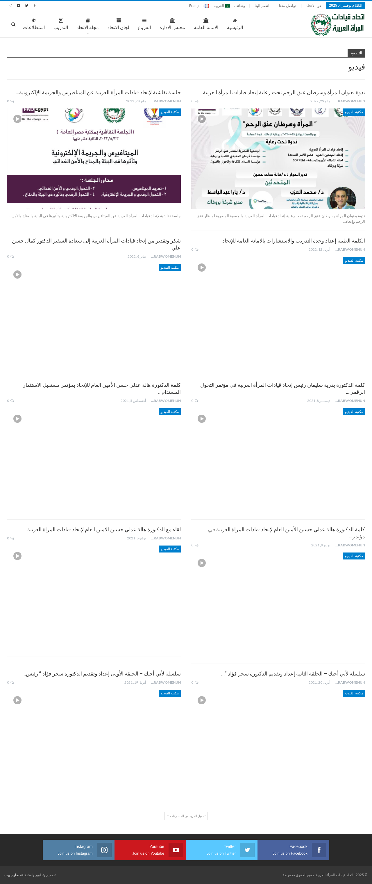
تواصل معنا (287, 5)
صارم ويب (11, 875)
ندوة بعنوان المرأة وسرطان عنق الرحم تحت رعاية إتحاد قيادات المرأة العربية (284, 92)
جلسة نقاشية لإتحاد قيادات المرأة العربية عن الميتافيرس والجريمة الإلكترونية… (98, 92)
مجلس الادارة (172, 24)
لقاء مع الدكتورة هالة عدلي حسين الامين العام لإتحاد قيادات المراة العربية (104, 529)
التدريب (60, 24)
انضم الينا (262, 5)
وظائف (239, 5)
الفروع (144, 24)
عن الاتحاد (314, 5)
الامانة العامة (206, 24)
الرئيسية (235, 24)
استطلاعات (34, 24)
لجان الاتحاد (118, 24)
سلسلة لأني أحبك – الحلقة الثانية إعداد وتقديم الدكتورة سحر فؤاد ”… (293, 674)
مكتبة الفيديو (354, 112)
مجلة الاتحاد (87, 24)
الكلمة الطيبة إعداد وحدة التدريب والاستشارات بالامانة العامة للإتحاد (293, 241)
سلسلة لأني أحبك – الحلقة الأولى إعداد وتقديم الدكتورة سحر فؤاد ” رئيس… (101, 674)
